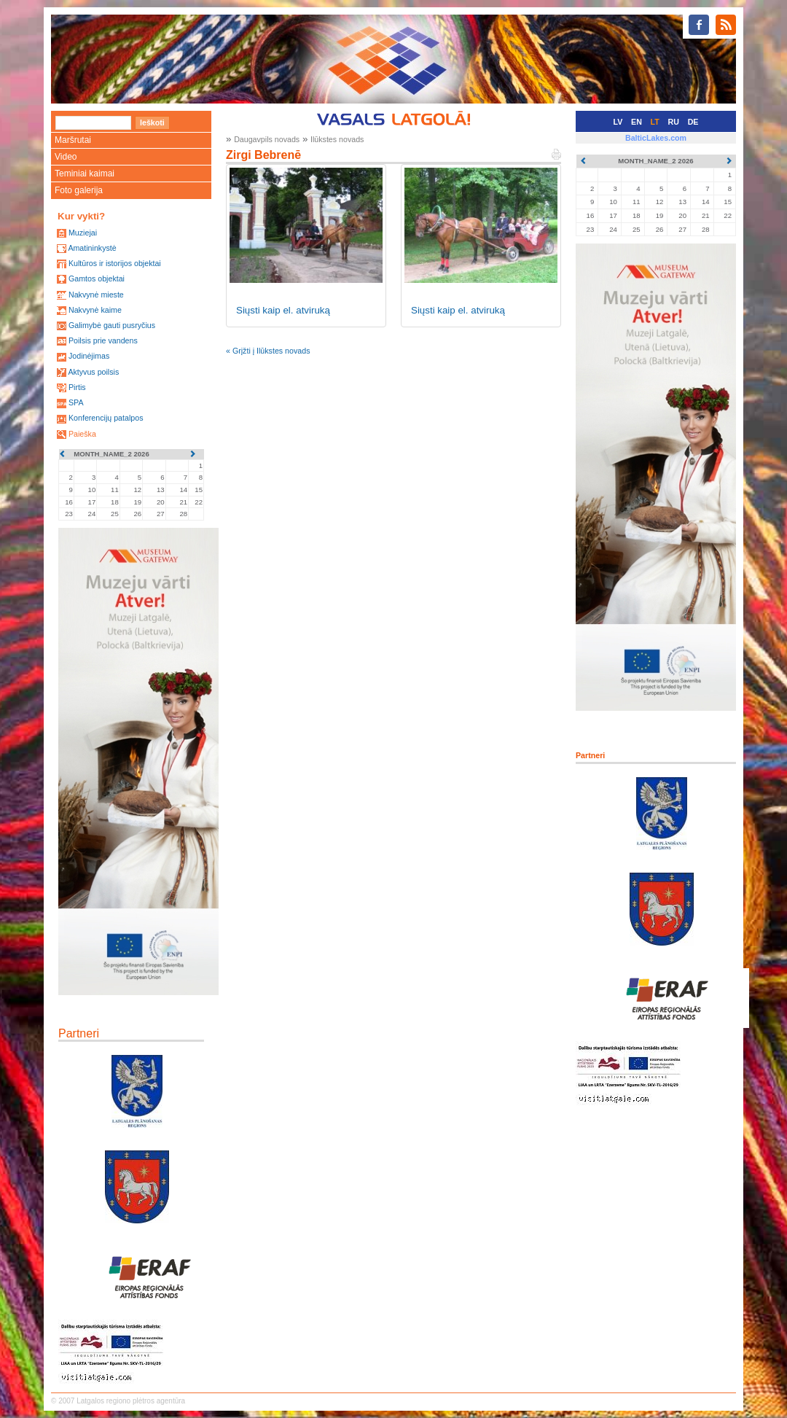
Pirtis (77, 387)
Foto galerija (79, 190)
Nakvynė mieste (96, 294)
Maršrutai (73, 140)
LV (618, 121)
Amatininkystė (92, 248)
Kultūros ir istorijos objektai (114, 263)
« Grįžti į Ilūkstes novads (268, 350)
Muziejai (82, 232)
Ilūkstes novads (337, 139)
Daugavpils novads (266, 139)
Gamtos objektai (96, 278)
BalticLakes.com (655, 137)
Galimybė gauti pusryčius (111, 325)
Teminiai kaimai (84, 173)
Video (66, 157)
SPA (76, 402)
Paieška (82, 433)
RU (673, 121)
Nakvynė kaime (95, 309)
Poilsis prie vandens (103, 340)
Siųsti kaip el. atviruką (283, 310)
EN (636, 121)
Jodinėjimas (88, 355)
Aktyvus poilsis (93, 371)
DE (693, 121)
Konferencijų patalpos (106, 417)
